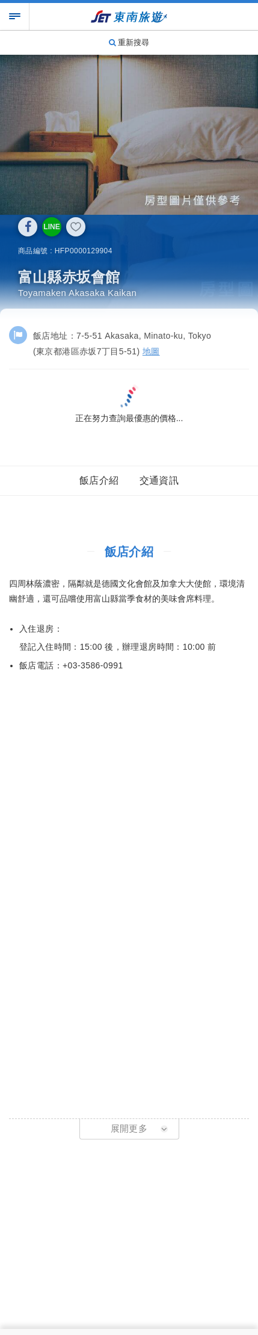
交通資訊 (159, 480)
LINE (51, 227)
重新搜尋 (129, 42)
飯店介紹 (99, 480)
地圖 (151, 351)
